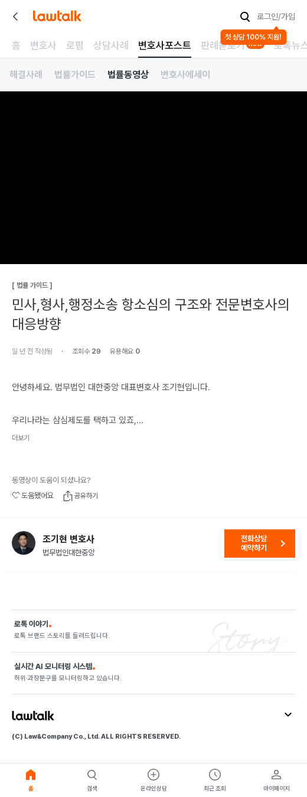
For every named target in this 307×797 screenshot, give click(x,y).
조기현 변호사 (68, 539)
